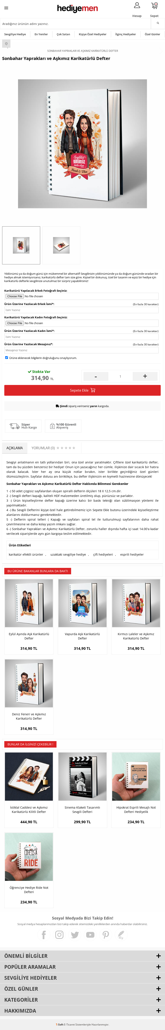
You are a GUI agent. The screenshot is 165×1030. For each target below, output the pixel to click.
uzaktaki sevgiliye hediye (68, 554)
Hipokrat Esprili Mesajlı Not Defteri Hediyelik (136, 809)
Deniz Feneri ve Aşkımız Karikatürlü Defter (29, 716)
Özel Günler (152, 34)
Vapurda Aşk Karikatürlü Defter (82, 636)
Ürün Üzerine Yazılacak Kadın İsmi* (29, 331)
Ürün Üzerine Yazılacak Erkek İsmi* (28, 304)
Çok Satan (63, 34)
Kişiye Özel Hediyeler (93, 34)
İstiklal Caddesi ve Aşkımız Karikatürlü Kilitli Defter (29, 809)
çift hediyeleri (103, 554)
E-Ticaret (69, 1024)
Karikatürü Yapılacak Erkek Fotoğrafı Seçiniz (35, 291)
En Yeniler (41, 34)
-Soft (60, 1024)
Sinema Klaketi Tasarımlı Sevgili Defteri (82, 809)
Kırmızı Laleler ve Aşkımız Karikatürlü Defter (136, 636)
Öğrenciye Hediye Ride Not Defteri (29, 890)
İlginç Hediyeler (125, 34)
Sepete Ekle (82, 390)
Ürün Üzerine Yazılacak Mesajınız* (28, 344)
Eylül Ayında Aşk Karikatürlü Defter (29, 636)
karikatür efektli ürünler (26, 554)
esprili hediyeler (132, 554)
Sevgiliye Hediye (15, 34)
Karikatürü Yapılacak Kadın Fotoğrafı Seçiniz (35, 317)
